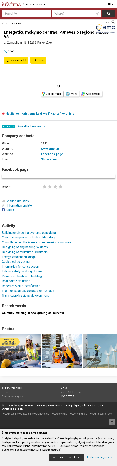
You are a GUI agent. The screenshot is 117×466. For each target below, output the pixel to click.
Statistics (7, 409)
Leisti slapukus (66, 457)
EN (111, 4)
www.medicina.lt (78, 413)
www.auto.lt (23, 413)
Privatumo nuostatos (59, 405)
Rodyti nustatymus (100, 457)
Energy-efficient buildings (19, 257)
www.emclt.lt (16, 60)
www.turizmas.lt (40, 413)
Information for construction (20, 266)
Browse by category (12, 396)
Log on (19, 409)
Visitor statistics (15, 201)
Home (5, 392)
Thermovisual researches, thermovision (28, 291)
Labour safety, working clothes (22, 271)
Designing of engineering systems (25, 247)
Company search (34, 4)
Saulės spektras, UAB (21, 405)
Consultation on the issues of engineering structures (36, 242)
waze (71, 93)
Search (108, 13)
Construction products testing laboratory (28, 237)
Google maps (52, 94)
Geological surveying (16, 261)
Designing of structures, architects (25, 252)
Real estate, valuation (16, 281)
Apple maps (90, 94)
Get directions (75, 392)
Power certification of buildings (22, 276)
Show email (49, 159)
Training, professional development (25, 295)
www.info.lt (8, 413)
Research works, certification (21, 286)
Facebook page (52, 154)
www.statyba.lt (59, 413)
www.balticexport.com (101, 413)
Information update (17, 205)
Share (8, 210)
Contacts (40, 405)
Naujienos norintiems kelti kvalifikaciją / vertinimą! (40, 113)
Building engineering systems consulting (29, 233)
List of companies (13, 23)
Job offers (67, 396)
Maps (64, 388)
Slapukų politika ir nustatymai (88, 405)
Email (38, 60)
